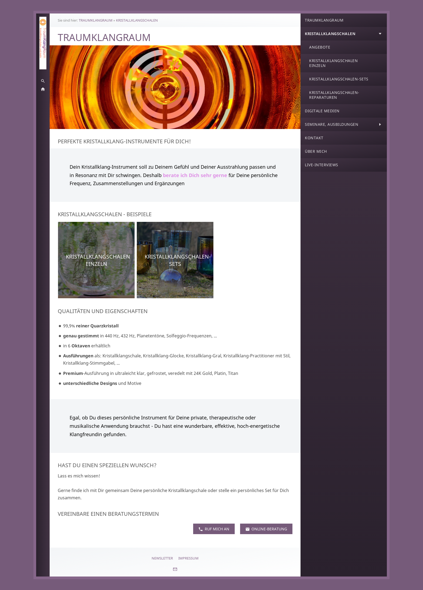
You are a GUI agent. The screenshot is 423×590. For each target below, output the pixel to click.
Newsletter (162, 558)
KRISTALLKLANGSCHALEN (137, 20)
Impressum (188, 558)
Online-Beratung (266, 528)
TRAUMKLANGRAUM (95, 20)
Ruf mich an (214, 528)
